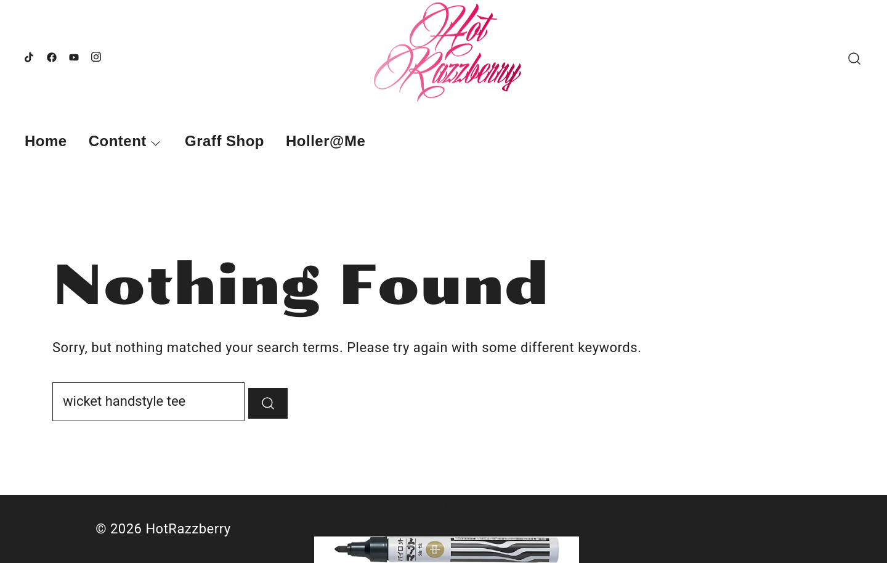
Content (118, 141)
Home (46, 141)
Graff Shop (224, 141)
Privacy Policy (806, 505)
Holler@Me (325, 141)
